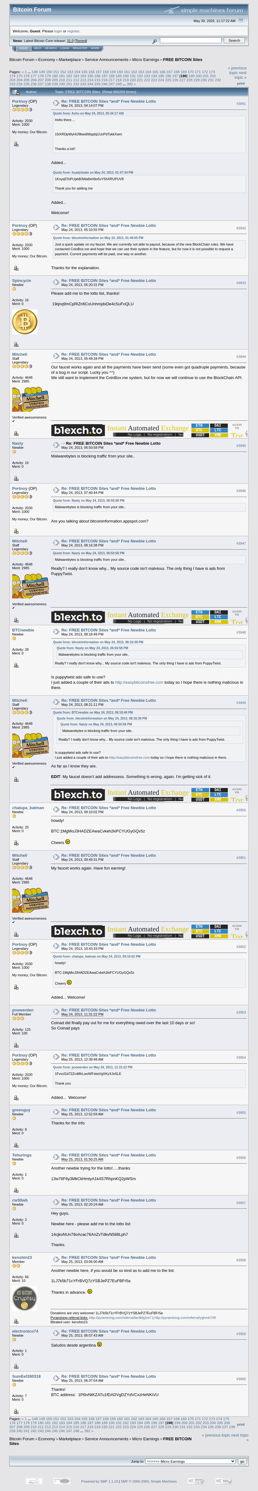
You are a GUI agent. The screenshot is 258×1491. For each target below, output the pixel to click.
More (95, 48)
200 (198, 76)
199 (192, 76)
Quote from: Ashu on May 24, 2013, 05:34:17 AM (88, 113)
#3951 (241, 858)
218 (118, 80)
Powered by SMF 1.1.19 (99, 1481)
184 (83, 76)
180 (55, 76)
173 (212, 72)
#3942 (241, 228)
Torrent (81, 41)
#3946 (241, 491)
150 (49, 72)
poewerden (23, 1010)
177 (33, 76)
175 (19, 76)
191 (133, 76)
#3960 (241, 1379)
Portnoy (19, 101)
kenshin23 (22, 1257)
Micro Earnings (145, 59)
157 (99, 72)
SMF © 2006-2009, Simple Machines (149, 1481)
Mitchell (19, 354)
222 (147, 80)
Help (37, 48)
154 (77, 72)
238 (48, 84)
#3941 (241, 103)
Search (51, 48)
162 (134, 72)
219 (126, 80)
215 (97, 80)
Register (80, 48)
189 (118, 76)
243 (83, 84)
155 (85, 72)
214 (90, 80)
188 (112, 76)
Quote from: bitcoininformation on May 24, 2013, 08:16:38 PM (98, 642)
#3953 (241, 1013)
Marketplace (70, 59)
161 (127, 72)
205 (27, 80)
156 (91, 72)
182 (69, 76)
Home (23, 48)
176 (27, 76)
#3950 (241, 810)
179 (48, 76)
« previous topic (237, 70)
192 (140, 76)
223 (154, 80)
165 (155, 72)
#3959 (241, 1334)
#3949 (241, 703)
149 (42, 72)
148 (35, 72)
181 (62, 76)
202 (213, 76)
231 (211, 80)
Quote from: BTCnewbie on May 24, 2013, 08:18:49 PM (93, 712)
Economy (46, 59)
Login (64, 48)
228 (189, 80)
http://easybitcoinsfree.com (139, 682)
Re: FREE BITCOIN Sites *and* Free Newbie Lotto (108, 101)
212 (76, 80)
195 (161, 76)
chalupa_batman (28, 807)
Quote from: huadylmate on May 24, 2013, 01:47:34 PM (93, 172)
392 (130, 84)
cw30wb (20, 1200)
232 (218, 80)
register (73, 31)
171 (198, 72)
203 (12, 80)
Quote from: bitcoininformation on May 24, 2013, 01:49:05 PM (98, 238)
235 (27, 84)
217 (112, 80)
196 (168, 76)
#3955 (241, 1112)
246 (104, 84)
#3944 (241, 357)
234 (19, 84)
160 (120, 72)
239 (55, 84)
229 (197, 80)
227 (182, 80)
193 (147, 76)
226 (175, 80)
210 (62, 80)
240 (62, 84)
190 (126, 76)
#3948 (241, 632)
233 (12, 84)
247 (112, 84)
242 (76, 84)
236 (33, 84)
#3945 (241, 446)
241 (69, 84)
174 (12, 76)
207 (41, 80)
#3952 (241, 947)
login (58, 31)
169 (184, 72)
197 (175, 76)
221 (140, 80)
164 (148, 72)
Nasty (17, 443)
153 (70, 72)
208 (48, 80)
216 (104, 80)
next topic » (240, 75)
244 (90, 84)
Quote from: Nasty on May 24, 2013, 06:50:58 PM (88, 500)
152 (63, 72)
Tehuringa (21, 1155)
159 (113, 72)
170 (191, 72)
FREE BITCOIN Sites (182, 59)
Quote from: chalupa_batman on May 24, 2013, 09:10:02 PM (96, 956)
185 (90, 76)
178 (41, 76)
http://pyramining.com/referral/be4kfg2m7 (120, 1318)
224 (161, 80)
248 (118, 84)
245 (97, 84)
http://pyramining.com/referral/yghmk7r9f (185, 1318)
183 (76, 76)
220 (133, 80)
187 (104, 76)
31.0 (70, 41)
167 (170, 72)
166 (162, 72)
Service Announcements (106, 59)
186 (97, 76)
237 (41, 84)
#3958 (241, 1260)
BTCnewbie (23, 630)
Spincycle (21, 280)
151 (56, 72)
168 (176, 72)
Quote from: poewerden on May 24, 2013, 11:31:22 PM (92, 1067)
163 (141, 72)
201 (206, 76)
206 (33, 80)
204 (19, 80)
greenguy (21, 1110)
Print (241, 83)
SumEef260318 (26, 1376)
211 (69, 80)
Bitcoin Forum (21, 59)
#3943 (241, 283)
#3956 (241, 1158)
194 (154, 76)
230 (204, 80)
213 (83, 80)
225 (168, 80)
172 (205, 72)
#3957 (241, 1203)
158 (106, 72)
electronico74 (25, 1331)
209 (55, 80)
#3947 (241, 543)
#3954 (241, 1058)
